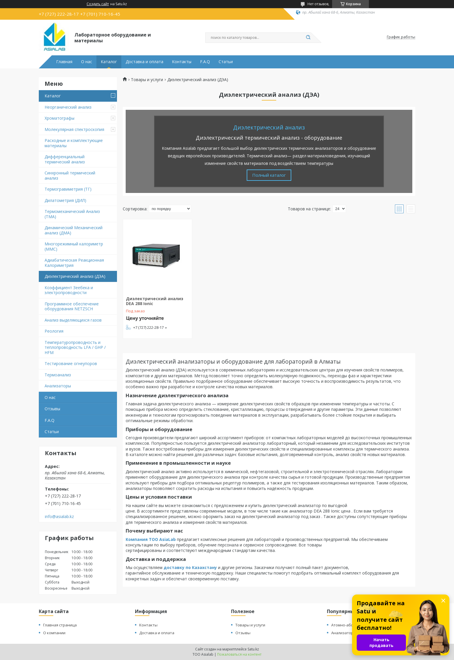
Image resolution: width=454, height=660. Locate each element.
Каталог (109, 62)
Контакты (181, 62)
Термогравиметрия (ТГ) (68, 189)
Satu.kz (253, 649)
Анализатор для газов (351, 632)
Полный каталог (269, 175)
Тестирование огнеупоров (71, 363)
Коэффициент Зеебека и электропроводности (69, 290)
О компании (54, 632)
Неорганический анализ (68, 107)
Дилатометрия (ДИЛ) (65, 200)
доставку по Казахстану (190, 567)
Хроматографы (59, 118)
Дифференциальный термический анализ (65, 159)
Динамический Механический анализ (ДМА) (73, 230)
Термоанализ (58, 375)
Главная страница (60, 625)
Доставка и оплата (144, 62)
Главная (64, 62)
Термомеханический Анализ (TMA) (72, 214)
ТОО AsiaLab (162, 539)
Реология (54, 331)
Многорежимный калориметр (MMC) (74, 246)
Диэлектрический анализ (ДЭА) (75, 276)
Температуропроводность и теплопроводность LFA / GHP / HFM (75, 347)
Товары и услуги (147, 79)
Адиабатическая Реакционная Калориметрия (74, 262)
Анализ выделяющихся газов (73, 320)
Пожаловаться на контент (239, 654)
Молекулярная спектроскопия (74, 129)
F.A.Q (205, 62)
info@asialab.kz (59, 516)
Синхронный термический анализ (70, 175)
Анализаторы (58, 386)
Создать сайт (98, 4)
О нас (86, 62)
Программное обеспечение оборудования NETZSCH (72, 306)
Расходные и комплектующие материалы (74, 143)
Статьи (226, 62)
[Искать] (308, 37)
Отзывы (52, 408)
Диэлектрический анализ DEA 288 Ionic (154, 301)
